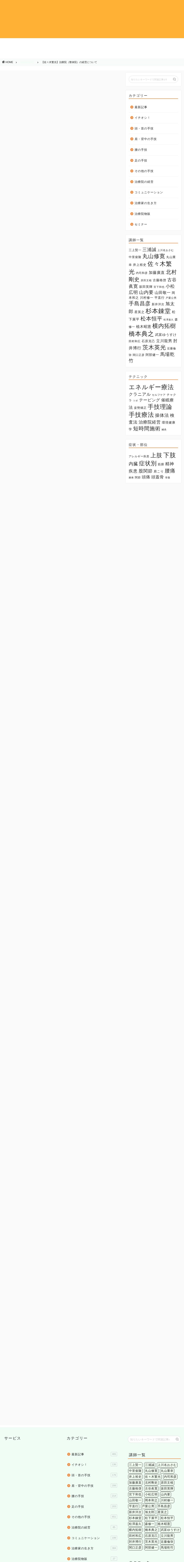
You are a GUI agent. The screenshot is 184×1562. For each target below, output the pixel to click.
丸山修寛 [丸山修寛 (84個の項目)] (153, 256)
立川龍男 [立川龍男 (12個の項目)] (164, 341)
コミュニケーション (92, 54)
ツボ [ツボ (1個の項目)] (135, 400)
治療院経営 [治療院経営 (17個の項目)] (150, 422)
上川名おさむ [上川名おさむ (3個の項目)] (165, 250)
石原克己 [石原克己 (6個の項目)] (148, 341)
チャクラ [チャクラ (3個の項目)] (154, 1467)
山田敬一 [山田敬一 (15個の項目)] (163, 292)
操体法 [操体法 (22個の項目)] (162, 415)
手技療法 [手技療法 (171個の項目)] (141, 414)
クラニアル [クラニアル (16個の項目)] (140, 394)
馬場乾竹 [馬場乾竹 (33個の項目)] (167, 1436)
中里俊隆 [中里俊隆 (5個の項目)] (135, 257)
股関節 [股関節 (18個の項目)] (146, 470)
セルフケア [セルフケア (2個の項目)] (159, 394)
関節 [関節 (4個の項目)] (138, 477)
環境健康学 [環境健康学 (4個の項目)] (169, 1485)
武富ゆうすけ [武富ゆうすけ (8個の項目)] (166, 334)
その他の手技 (18, 53)
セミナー (141, 224)
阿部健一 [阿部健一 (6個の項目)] (152, 355)
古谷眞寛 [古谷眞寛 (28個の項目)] (151, 1377)
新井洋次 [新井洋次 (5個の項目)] (158, 304)
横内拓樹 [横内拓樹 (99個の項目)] (164, 326)
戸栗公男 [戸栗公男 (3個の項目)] (171, 297)
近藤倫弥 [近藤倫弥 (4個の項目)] (167, 1431)
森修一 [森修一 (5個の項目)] (149, 1413)
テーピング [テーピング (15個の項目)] (149, 400)
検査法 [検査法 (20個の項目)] (133, 1485)
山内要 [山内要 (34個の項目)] (146, 292)
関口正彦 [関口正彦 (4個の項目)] (139, 355)
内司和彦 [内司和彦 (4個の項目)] (142, 272)
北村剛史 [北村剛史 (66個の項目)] (151, 1372)
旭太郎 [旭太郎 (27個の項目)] (149, 1401)
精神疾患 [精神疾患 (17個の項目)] (167, 1522)
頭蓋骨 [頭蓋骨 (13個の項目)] (157, 477)
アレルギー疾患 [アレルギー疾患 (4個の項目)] (139, 456)
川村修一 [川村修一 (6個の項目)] (146, 297)
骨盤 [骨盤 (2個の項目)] (167, 477)
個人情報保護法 (18, 1557)
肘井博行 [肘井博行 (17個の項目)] (135, 1431)
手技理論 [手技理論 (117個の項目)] (160, 407)
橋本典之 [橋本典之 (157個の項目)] (141, 333)
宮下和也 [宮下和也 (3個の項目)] (159, 286)
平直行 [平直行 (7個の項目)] (159, 297)
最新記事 (141, 107)
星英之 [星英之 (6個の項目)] (139, 312)
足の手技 (165, 43)
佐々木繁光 (38, 1111)
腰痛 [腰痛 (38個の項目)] (170, 471)
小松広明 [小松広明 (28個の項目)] (151, 1383)
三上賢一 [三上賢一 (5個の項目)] (135, 250)
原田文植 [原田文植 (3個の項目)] (146, 280)
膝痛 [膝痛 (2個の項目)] (131, 477)
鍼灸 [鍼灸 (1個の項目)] (164, 429)
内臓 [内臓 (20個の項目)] (133, 463)
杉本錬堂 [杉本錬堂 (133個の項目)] (158, 311)
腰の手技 (128, 43)
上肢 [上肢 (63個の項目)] (156, 455)
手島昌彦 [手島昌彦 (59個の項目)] (140, 303)
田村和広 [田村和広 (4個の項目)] (135, 341)
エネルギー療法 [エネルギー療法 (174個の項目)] (151, 386)
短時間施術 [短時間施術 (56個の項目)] (147, 428)
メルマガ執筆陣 (18, 1111)
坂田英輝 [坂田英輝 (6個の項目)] (146, 286)
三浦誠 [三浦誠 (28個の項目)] (149, 249)
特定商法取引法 (43, 1557)
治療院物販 (165, 53)
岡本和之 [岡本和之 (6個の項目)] (151, 1389)
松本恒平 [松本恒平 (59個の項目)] (151, 319)
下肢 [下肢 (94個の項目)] (169, 455)
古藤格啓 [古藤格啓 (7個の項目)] (159, 280)
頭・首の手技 (55, 43)
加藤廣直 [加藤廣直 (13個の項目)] (157, 272)
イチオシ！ (18, 43)
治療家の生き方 (129, 53)
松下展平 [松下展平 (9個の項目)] (151, 1407)
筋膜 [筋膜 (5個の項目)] (161, 464)
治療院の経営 (55, 53)
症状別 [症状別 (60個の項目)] (148, 463)
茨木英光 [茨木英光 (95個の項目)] (154, 347)
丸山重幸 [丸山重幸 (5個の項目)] (167, 1360)
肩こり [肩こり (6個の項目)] (159, 471)
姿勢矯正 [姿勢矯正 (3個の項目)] (140, 407)
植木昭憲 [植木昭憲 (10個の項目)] (143, 327)
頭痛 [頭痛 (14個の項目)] (146, 477)
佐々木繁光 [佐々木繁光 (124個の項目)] (153, 1366)
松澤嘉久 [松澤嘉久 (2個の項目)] (169, 319)
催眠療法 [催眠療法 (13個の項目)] (154, 1473)
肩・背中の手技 (92, 43)
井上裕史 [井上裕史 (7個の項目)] (139, 264)
